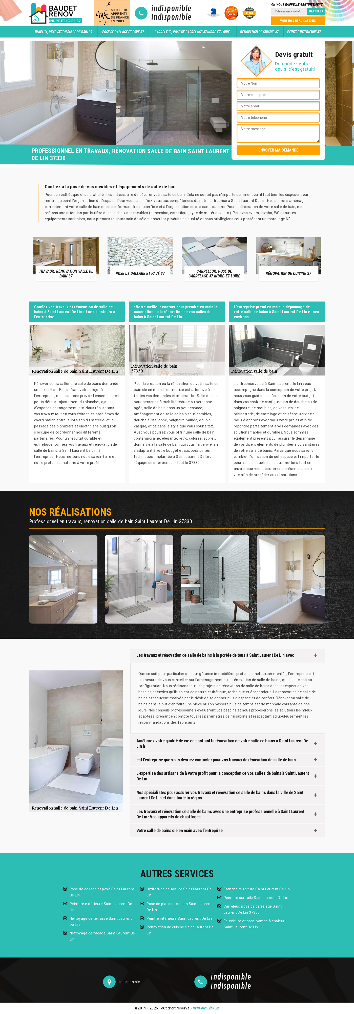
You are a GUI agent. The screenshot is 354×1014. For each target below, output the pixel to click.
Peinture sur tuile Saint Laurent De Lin (256, 898)
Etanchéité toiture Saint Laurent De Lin (257, 889)
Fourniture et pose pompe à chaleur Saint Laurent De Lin (254, 924)
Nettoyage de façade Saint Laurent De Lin (102, 936)
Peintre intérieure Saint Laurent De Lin (179, 918)
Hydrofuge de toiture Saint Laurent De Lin (179, 892)
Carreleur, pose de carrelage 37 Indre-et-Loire (192, 32)
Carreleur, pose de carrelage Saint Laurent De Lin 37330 (253, 909)
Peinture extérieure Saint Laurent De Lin (101, 907)
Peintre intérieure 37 (304, 32)
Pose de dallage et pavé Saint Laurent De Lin (102, 892)
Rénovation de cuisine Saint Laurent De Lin (180, 930)
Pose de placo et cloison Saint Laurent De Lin (179, 907)
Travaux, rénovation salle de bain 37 (63, 32)
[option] (66, 259)
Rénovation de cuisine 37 (259, 32)
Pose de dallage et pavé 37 (123, 32)
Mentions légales (206, 1008)
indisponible (171, 9)
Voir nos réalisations (298, 21)
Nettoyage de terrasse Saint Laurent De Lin (101, 921)
